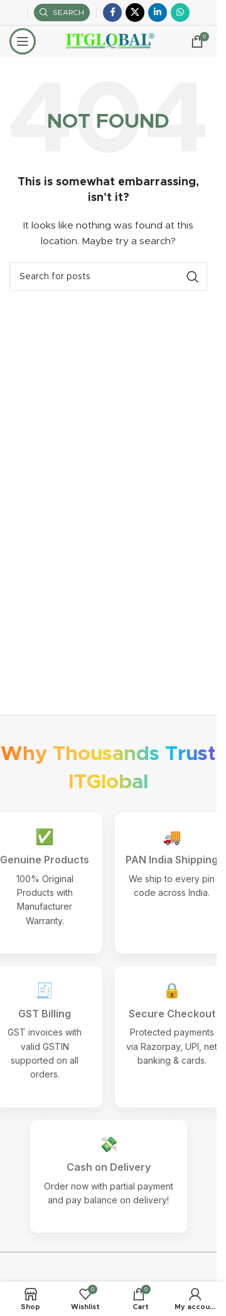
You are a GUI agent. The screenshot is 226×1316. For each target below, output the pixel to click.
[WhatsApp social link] (180, 12)
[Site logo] (108, 41)
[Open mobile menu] (22, 41)
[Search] (62, 12)
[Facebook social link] (112, 12)
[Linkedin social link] (157, 12)
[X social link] (135, 12)
